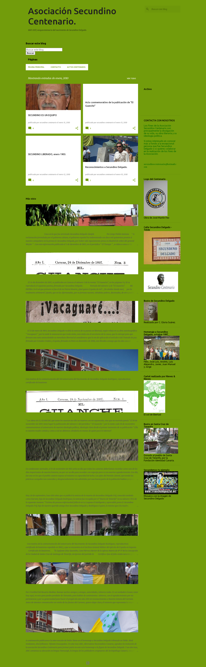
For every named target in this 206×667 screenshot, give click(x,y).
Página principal (36, 67)
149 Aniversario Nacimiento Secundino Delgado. (48, 373)
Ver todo (131, 78)
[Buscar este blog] (165, 9)
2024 (146, 94)
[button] (77, 128)
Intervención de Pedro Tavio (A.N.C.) (43, 635)
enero (149, 104)
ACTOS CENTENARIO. (76, 67)
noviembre (151, 99)
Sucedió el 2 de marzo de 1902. (40, 228)
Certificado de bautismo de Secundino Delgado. (48, 538)
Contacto (56, 67)
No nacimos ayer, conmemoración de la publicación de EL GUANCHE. (58, 415)
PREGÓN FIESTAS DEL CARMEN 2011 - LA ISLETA (49, 586)
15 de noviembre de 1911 (37, 463)
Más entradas (81, 194)
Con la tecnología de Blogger (103, 663)
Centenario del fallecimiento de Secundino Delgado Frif (52, 490)
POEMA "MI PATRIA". (36, 277)
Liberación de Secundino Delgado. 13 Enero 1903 (49, 325)
